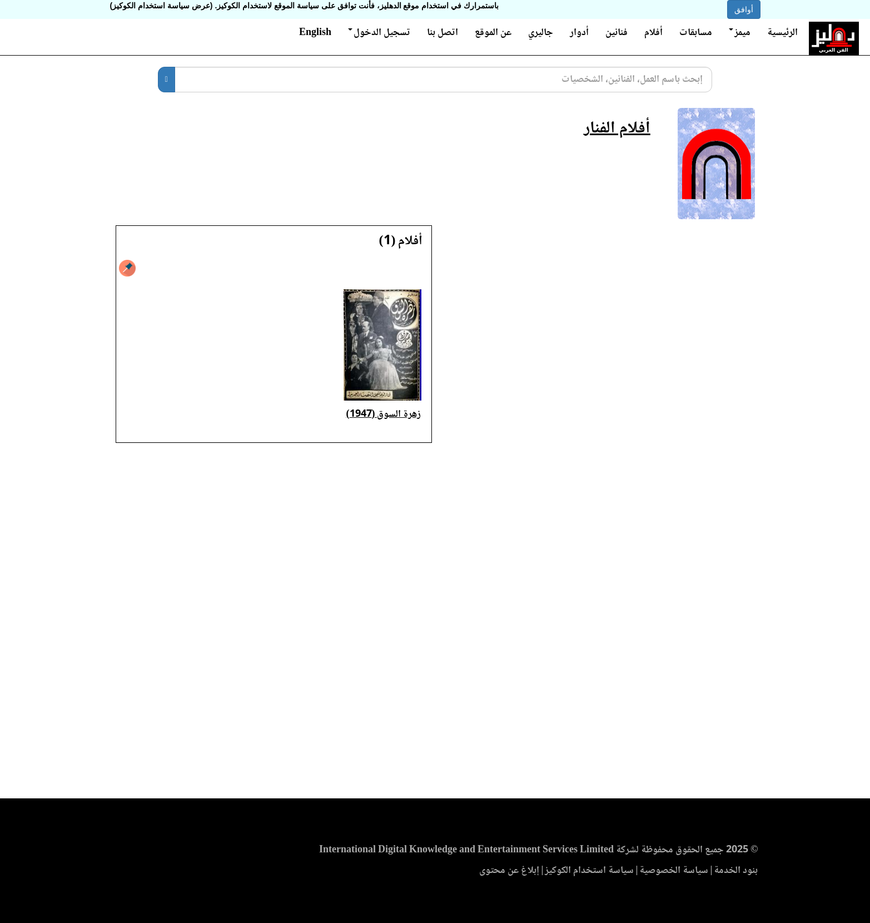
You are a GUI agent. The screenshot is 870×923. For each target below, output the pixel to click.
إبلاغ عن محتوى (509, 870)
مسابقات (695, 32)
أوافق (743, 9)
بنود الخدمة (736, 870)
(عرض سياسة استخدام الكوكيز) (161, 5)
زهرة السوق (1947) (383, 414)
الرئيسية (782, 32)
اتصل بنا (442, 32)
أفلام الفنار (617, 129)
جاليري (540, 32)
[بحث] (166, 79)
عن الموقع (493, 32)
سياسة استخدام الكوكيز (589, 870)
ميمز (739, 32)
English (315, 32)
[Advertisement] (434, 624)
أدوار (579, 32)
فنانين (616, 32)
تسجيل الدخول (379, 32)
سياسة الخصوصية (673, 870)
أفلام (653, 32)
